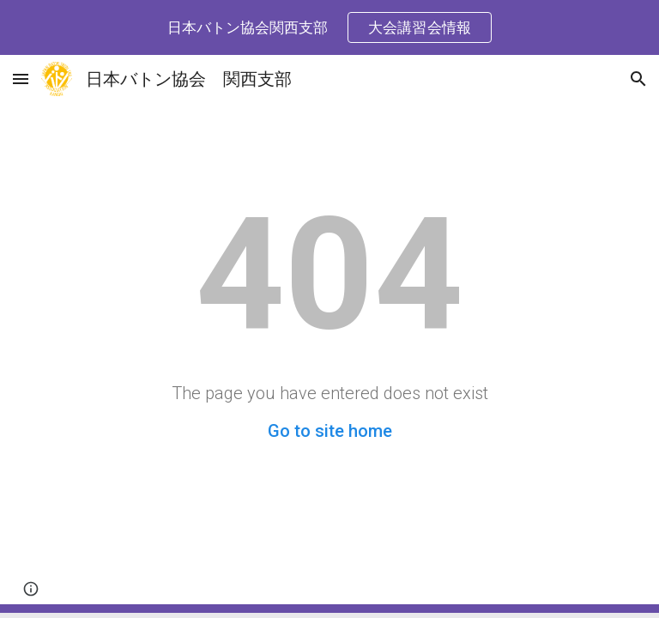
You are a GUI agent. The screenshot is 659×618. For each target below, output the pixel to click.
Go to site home (330, 431)
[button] (20, 78)
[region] (329, 27)
